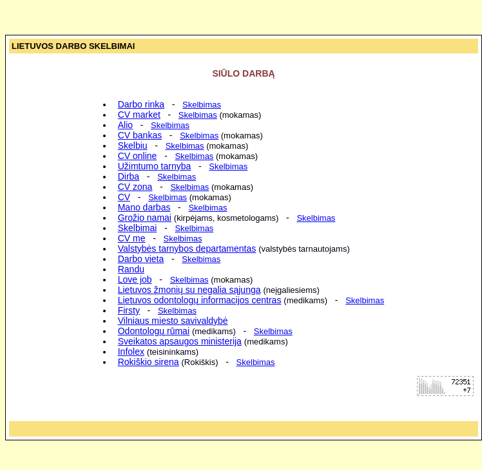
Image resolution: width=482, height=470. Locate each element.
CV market (139, 114)
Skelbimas (197, 115)
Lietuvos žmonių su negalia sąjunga (189, 290)
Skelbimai (137, 228)
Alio (125, 125)
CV (124, 197)
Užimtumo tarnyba (154, 166)
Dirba (128, 176)
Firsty (129, 310)
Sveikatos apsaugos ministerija (180, 341)
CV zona (135, 187)
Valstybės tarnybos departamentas (187, 248)
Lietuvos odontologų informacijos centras (200, 300)
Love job (135, 279)
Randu (131, 269)
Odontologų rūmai (153, 331)
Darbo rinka (141, 104)
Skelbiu (133, 145)
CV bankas (140, 135)
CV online (137, 156)
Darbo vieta (141, 259)
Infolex (131, 351)
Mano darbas (144, 207)
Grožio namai (144, 217)
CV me (132, 238)
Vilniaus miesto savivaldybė (173, 320)
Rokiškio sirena (148, 362)
